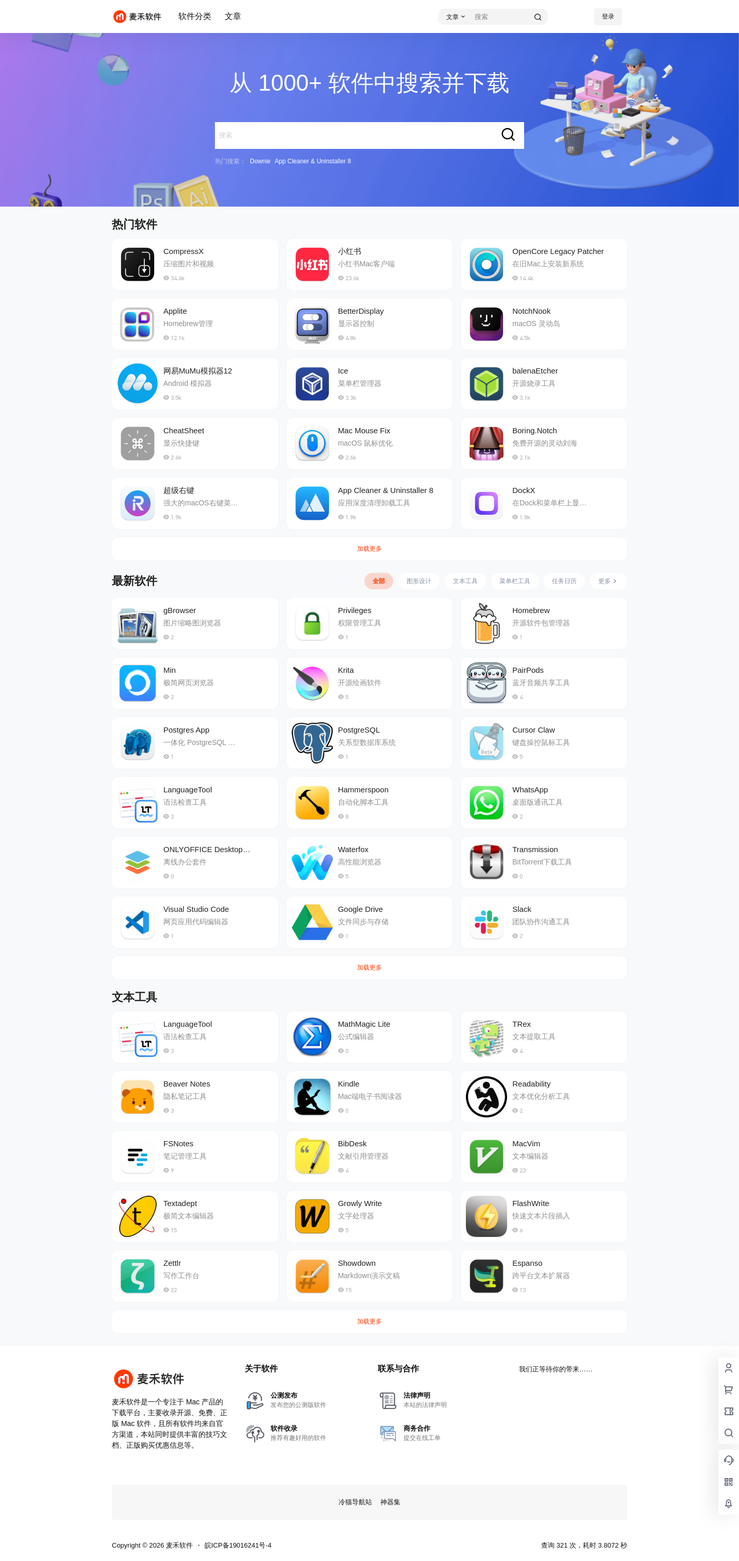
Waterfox (353, 849)
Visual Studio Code (196, 909)
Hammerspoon (363, 789)
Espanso (527, 1263)
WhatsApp (530, 789)
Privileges (355, 610)
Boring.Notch (534, 430)
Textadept (180, 1203)
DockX (523, 490)
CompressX (183, 251)
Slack (521, 909)
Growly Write (360, 1203)
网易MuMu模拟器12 (197, 370)
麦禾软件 (178, 1545)
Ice (343, 370)
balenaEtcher (535, 370)
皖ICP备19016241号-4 (238, 1545)
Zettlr (172, 1263)
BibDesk (352, 1143)
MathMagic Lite (364, 1024)
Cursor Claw (533, 729)
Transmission (535, 849)
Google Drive (360, 909)
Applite (175, 311)
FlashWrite (530, 1203)
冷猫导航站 (355, 1502)
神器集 (390, 1502)
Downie (260, 161)
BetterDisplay (361, 311)
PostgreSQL (359, 729)
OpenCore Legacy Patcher (558, 251)
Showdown (357, 1263)
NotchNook (531, 311)
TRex (521, 1024)
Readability (531, 1083)
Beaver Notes (186, 1083)
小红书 (349, 251)
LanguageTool (187, 789)
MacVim (526, 1143)
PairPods (528, 670)
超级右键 (178, 490)
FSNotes (178, 1143)
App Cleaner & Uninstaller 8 (313, 161)
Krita (346, 670)
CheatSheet (183, 430)
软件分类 (194, 16)
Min (169, 670)
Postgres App (186, 729)
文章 (233, 16)
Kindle (349, 1083)
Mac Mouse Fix (364, 430)
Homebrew (531, 610)
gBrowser (179, 610)
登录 (608, 16)
